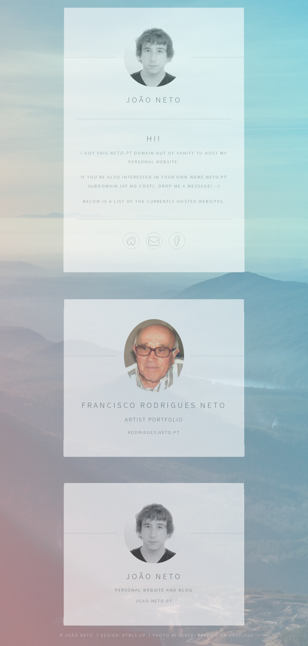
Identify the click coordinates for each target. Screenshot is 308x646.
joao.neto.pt (154, 601)
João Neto (154, 576)
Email (154, 240)
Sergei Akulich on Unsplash (216, 635)
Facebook (177, 240)
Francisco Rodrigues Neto (154, 405)
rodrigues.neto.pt (154, 432)
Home (131, 240)
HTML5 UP (133, 635)
